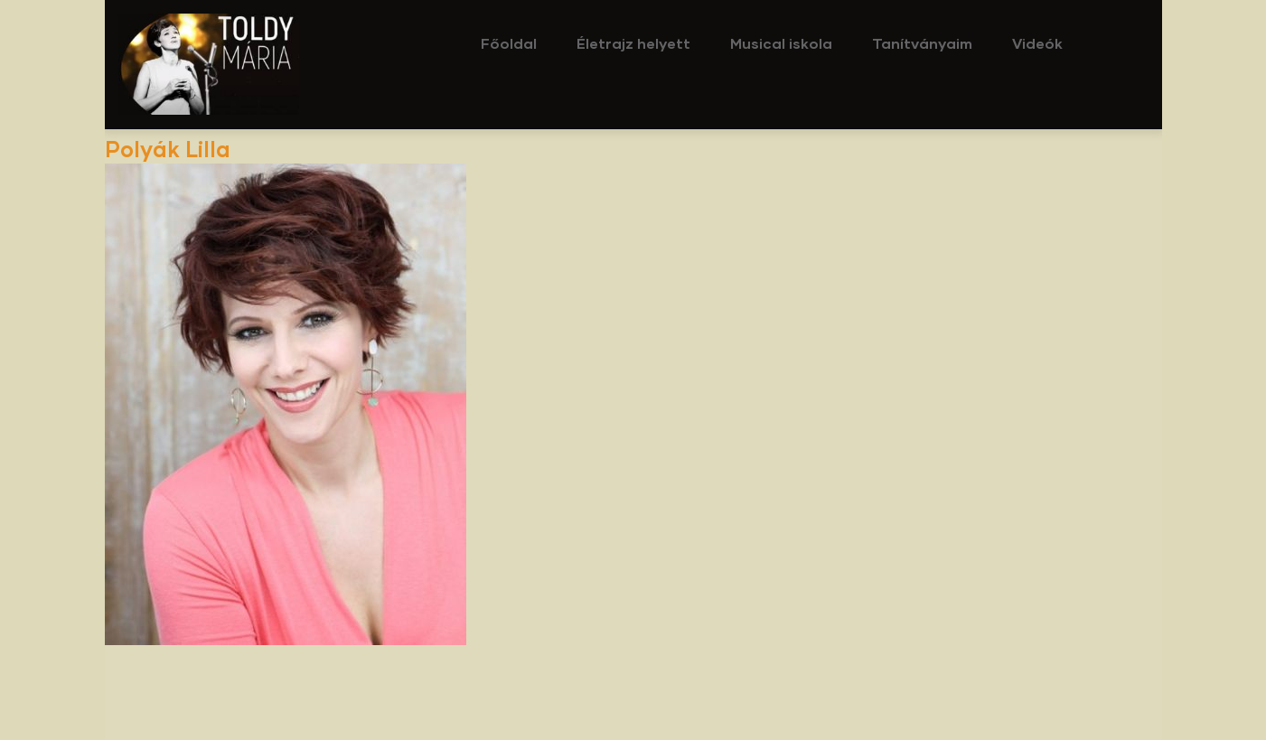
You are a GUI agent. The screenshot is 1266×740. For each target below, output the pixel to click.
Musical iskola (781, 43)
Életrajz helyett (633, 43)
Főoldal (509, 43)
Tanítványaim (922, 43)
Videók (1037, 43)
